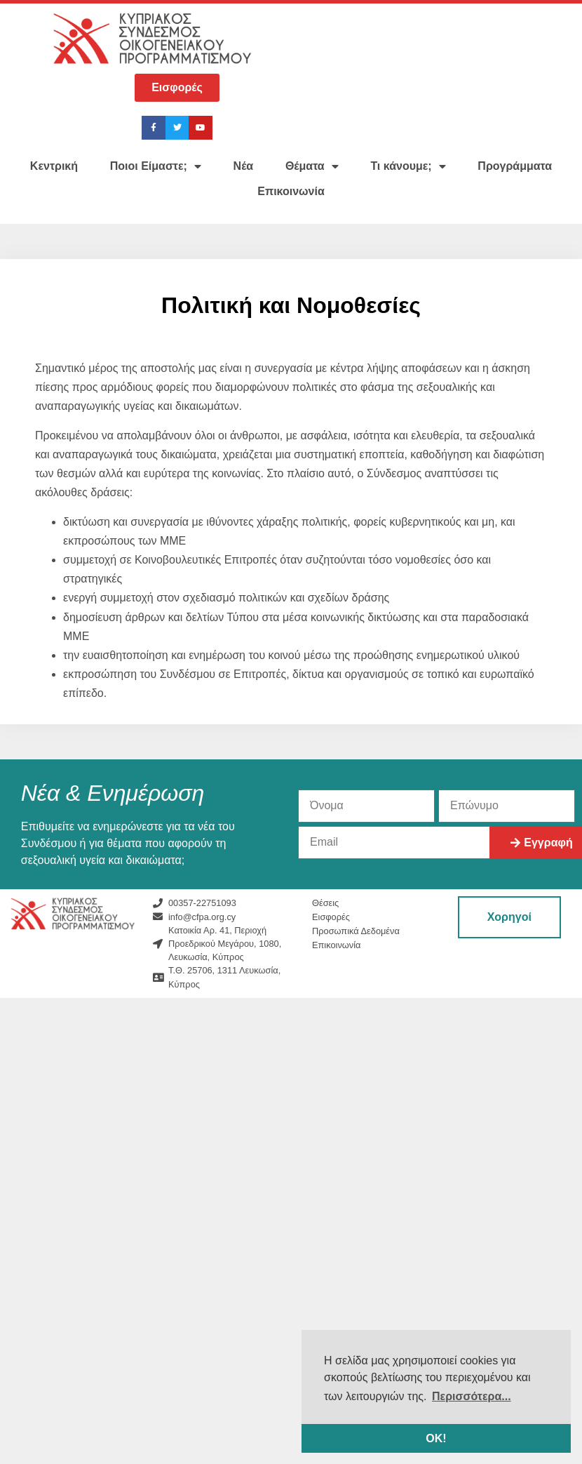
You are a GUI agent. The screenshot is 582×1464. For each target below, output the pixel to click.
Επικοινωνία (291, 191)
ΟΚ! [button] (436, 1438)
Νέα (244, 166)
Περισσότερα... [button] (471, 1396)
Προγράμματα (515, 166)
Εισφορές (331, 917)
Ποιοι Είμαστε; (155, 166)
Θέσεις (325, 903)
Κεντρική (54, 166)
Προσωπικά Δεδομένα (356, 931)
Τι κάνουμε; (407, 166)
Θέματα (312, 166)
